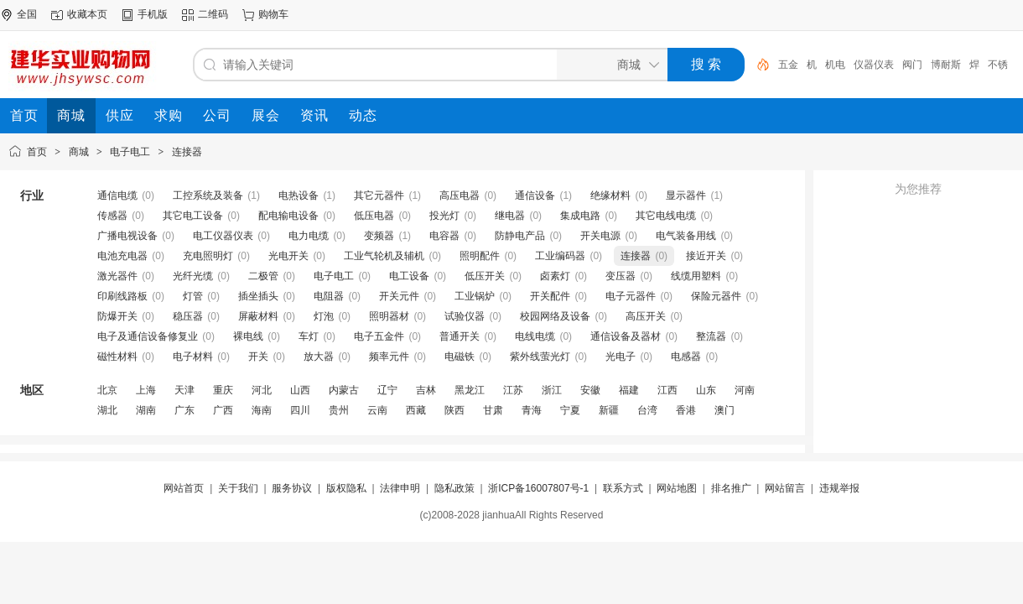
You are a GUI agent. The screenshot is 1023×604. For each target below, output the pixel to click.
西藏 (416, 410)
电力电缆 (308, 236)
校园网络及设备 (555, 316)
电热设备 (298, 195)
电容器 (444, 236)
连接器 (187, 152)
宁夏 (570, 410)
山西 (300, 390)
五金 (788, 64)
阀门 (912, 64)
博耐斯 (946, 64)
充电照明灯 (208, 256)
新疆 (609, 410)
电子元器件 (630, 296)
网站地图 (677, 488)
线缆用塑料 (696, 276)
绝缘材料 (610, 195)
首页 (37, 152)
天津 (184, 390)
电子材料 (193, 356)
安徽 (590, 390)
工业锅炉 (474, 296)
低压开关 (485, 276)
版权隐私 (346, 488)
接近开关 (706, 256)
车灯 (309, 336)
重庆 (223, 390)
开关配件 (550, 296)
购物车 (273, 14)
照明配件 (480, 256)
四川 (300, 410)
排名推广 (731, 488)
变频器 (379, 236)
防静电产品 (520, 236)
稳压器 (188, 316)
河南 (745, 390)
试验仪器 (464, 316)
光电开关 (288, 256)
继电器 (510, 215)
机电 (835, 64)
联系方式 (623, 488)
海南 (262, 410)
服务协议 (292, 488)
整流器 (711, 336)
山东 (706, 390)
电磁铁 (459, 356)
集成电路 (580, 215)
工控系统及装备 (208, 195)
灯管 (193, 296)
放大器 (319, 356)
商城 (79, 152)
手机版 (153, 14)
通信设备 (535, 195)
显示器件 (686, 195)
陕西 (454, 410)
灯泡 (324, 316)
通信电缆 (117, 195)
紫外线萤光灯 (540, 356)
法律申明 (400, 488)
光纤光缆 (193, 276)
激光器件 (117, 276)
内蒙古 (344, 390)
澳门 (724, 410)
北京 (107, 390)
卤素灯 (555, 276)
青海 (532, 410)
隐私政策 (454, 488)
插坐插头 (258, 296)
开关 (258, 356)
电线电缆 (535, 336)
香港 (686, 410)
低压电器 (374, 215)
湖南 (146, 410)
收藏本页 (87, 14)
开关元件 (399, 296)
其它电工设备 (193, 215)
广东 (184, 410)
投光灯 (444, 215)
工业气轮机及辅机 (384, 256)
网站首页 (184, 488)
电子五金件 (379, 336)
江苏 (513, 390)
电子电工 (130, 152)
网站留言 (785, 488)
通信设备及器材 (625, 336)
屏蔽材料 (258, 316)
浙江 (552, 390)
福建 (629, 390)
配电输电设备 (288, 215)
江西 (667, 390)
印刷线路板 (122, 296)
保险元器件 (716, 296)
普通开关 (459, 336)
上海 (146, 390)
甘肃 (493, 410)
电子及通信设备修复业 (147, 336)
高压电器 (459, 195)
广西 (223, 410)
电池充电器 (122, 256)
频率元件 (389, 356)
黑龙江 (469, 390)
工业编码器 (560, 256)
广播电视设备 (127, 236)
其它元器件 (379, 195)
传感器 (112, 215)
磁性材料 (117, 356)
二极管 (263, 276)
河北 (262, 390)
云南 (377, 410)
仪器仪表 (874, 64)
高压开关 (646, 316)
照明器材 (389, 316)
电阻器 (329, 296)
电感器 (686, 356)
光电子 (620, 356)
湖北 (107, 410)
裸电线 (248, 336)
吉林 (426, 390)
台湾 (647, 410)
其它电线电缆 (666, 215)
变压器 (620, 276)
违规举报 (839, 488)
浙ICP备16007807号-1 (538, 488)
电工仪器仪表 (223, 236)
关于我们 (238, 488)
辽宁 (387, 390)
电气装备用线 (686, 236)
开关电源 (600, 236)
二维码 (213, 14)
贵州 (339, 410)
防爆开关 (117, 316)
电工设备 (409, 276)
